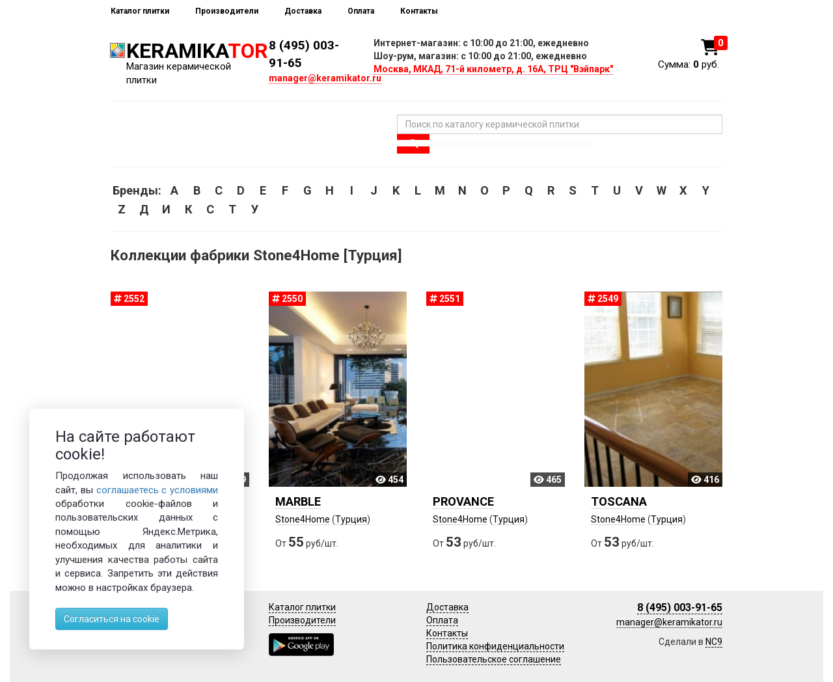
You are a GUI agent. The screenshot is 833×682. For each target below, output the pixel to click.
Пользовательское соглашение (493, 659)
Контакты (419, 11)
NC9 (713, 641)
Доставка (302, 11)
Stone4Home (302, 519)
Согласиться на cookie (111, 619)
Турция (351, 519)
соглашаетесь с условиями (157, 490)
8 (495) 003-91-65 (679, 607)
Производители (226, 11)
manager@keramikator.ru (325, 78)
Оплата (361, 11)
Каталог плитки (140, 11)
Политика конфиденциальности (495, 646)
